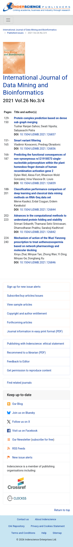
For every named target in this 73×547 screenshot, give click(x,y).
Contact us (23, 519)
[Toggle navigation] (8, 20)
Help (44, 532)
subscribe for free (42, 439)
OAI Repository (16, 526)
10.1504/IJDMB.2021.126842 (37, 231)
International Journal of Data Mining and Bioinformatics (30, 30)
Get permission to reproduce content (29, 370)
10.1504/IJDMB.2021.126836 (37, 148)
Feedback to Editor (18, 361)
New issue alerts (19, 457)
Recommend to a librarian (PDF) (26, 352)
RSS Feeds (16, 448)
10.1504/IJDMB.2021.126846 (37, 262)
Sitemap (57, 532)
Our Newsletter (19, 439)
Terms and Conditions (23, 532)
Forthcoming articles (19, 322)
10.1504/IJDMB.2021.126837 (37, 134)
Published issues (15, 33)
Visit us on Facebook (22, 430)
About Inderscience (45, 519)
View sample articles (19, 304)
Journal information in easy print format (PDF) (35, 331)
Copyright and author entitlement (27, 313)
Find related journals (19, 382)
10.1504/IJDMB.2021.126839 (37, 183)
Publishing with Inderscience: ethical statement (35, 343)
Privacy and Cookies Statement (48, 526)
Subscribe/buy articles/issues (25, 295)
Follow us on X (18, 421)
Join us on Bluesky (21, 412)
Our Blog (15, 403)
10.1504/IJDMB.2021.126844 (37, 209)
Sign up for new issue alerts (23, 286)
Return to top (62, 510)
